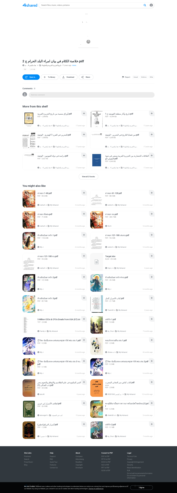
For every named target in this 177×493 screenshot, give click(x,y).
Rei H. (108, 226)
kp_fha (109, 331)
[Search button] (145, 5)
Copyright (79, 465)
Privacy (129, 459)
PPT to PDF (105, 468)
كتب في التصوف (56, 415)
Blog (25, 465)
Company (79, 456)
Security (130, 465)
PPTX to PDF (105, 459)
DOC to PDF (105, 456)
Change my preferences (96, 488)
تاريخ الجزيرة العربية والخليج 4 (50, 65)
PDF (25, 69)
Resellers (79, 462)
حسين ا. (41, 436)
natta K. (41, 205)
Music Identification (134, 468)
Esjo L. (108, 268)
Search (26, 459)
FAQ (51, 459)
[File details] (31, 119)
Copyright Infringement (135, 462)
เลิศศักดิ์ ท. (110, 415)
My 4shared (53, 205)
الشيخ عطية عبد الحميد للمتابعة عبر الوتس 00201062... (113, 394)
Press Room (28, 462)
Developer (79, 468)
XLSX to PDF (105, 470)
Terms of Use (132, 456)
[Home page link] (30, 5)
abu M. (41, 394)
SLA (128, 470)
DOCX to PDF (106, 462)
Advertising (80, 459)
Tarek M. (109, 310)
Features (53, 465)
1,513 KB (32, 69)
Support (53, 456)
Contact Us (54, 468)
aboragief (42, 415)
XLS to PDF (105, 465)
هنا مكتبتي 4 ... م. (29, 65)
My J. (40, 247)
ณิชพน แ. (109, 352)
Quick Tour (53, 462)
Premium (27, 456)
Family (41, 331)
